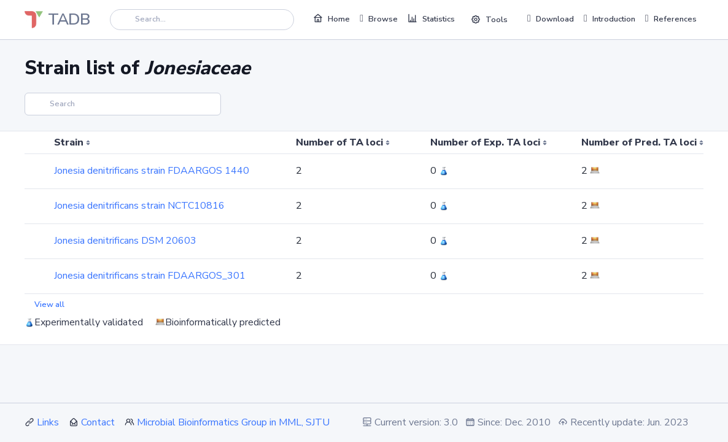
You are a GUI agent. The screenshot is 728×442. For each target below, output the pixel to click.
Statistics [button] (431, 18)
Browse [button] (379, 18)
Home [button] (331, 18)
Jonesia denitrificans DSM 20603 (125, 240)
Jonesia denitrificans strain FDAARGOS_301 (150, 275)
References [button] (671, 18)
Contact (98, 422)
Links (48, 422)
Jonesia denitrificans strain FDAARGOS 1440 (151, 170)
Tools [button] (489, 19)
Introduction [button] (609, 18)
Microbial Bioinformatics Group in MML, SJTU (233, 422)
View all (49, 304)
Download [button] (550, 18)
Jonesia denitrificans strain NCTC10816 (139, 205)
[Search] (202, 19)
